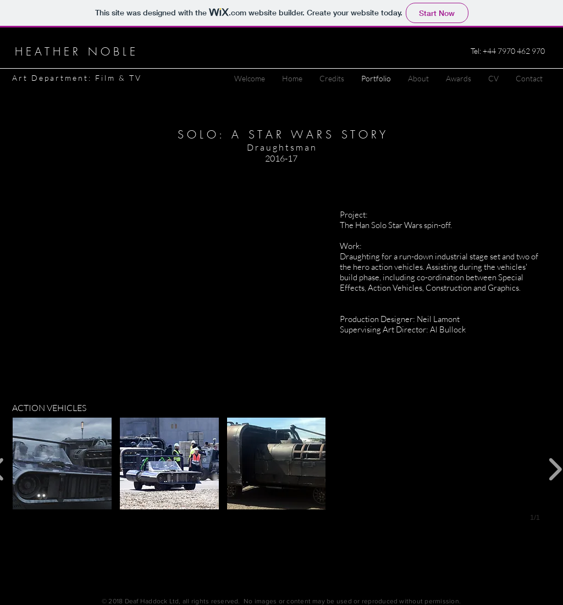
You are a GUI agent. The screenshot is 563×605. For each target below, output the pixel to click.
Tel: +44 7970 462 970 (508, 50)
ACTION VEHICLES (49, 407)
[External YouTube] (169, 278)
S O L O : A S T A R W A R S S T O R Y (281, 134)
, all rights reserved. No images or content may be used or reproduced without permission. (320, 601)
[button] (62, 463)
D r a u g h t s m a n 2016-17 (281, 153)
